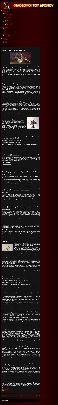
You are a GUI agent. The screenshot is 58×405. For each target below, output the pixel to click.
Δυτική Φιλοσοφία (7, 13)
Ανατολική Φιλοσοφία (7, 17)
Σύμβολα (7, 19)
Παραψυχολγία (6, 40)
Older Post (38, 395)
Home (21, 395)
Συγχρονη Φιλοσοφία (9, 15)
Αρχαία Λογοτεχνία (9, 36)
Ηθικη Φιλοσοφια (4, 27)
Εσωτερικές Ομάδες (9, 23)
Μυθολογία (5, 12)
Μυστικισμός (6, 18)
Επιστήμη (5, 25)
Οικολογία (5, 29)
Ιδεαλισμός (5, 28)
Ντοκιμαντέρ (6, 26)
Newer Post (4, 395)
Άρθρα (5, 390)
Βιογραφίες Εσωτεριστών (10, 24)
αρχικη (3, 10)
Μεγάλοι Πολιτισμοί (7, 30)
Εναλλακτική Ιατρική (7, 42)
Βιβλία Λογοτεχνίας (7, 35)
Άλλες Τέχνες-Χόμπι (7, 37)
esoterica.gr (5, 387)
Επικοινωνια (4, 44)
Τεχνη (3, 33)
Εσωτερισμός (6, 21)
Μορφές (5, 31)
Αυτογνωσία (6, 39)
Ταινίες (5, 34)
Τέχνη (8, 390)
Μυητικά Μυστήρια (9, 20)
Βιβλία (5, 32)
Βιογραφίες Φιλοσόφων (9, 16)
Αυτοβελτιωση (4, 38)
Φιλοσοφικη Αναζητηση (5, 11)
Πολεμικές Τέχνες (6, 41)
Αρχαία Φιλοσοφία (9, 14)
